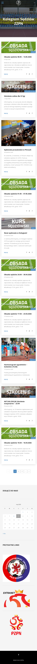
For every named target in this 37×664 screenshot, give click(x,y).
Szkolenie (32, 396)
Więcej (6, 74)
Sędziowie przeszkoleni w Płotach (17, 150)
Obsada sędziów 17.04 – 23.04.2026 (17, 314)
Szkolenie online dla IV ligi (14, 96)
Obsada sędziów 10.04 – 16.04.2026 (17, 443)
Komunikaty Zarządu (30, 91)
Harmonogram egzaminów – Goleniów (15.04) (15, 366)
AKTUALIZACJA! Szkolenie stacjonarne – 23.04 (14, 402)
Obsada (33, 52)
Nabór (33, 228)
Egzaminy (32, 359)
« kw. (4, 533)
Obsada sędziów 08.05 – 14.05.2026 (17, 57)
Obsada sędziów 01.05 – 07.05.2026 (17, 194)
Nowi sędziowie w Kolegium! (15, 233)
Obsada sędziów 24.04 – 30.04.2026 (17, 274)
